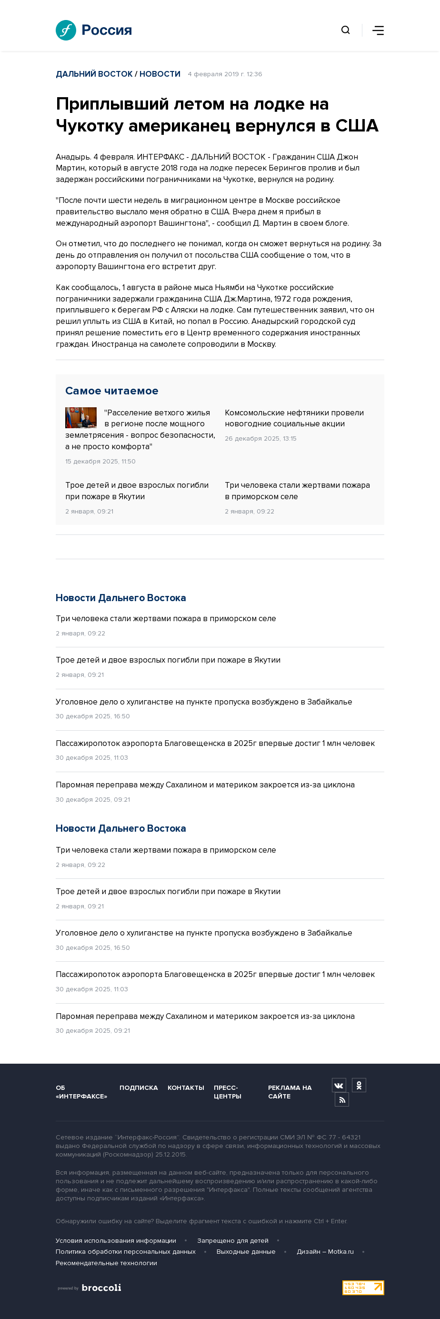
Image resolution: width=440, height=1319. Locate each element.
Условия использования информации (116, 1241)
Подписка (139, 1088)
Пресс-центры (227, 1092)
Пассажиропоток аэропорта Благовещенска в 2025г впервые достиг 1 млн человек (215, 743)
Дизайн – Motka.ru (325, 1252)
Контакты (186, 1088)
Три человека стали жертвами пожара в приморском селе (297, 491)
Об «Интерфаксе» (81, 1092)
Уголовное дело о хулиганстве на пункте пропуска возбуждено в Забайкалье (204, 702)
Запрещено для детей (233, 1241)
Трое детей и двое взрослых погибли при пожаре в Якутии (137, 491)
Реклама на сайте (290, 1092)
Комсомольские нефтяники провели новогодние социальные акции (294, 418)
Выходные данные (246, 1252)
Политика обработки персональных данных (126, 1252)
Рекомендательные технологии (106, 1263)
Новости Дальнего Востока (121, 598)
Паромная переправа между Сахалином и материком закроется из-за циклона (205, 785)
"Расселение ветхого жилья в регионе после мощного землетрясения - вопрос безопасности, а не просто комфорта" (140, 429)
